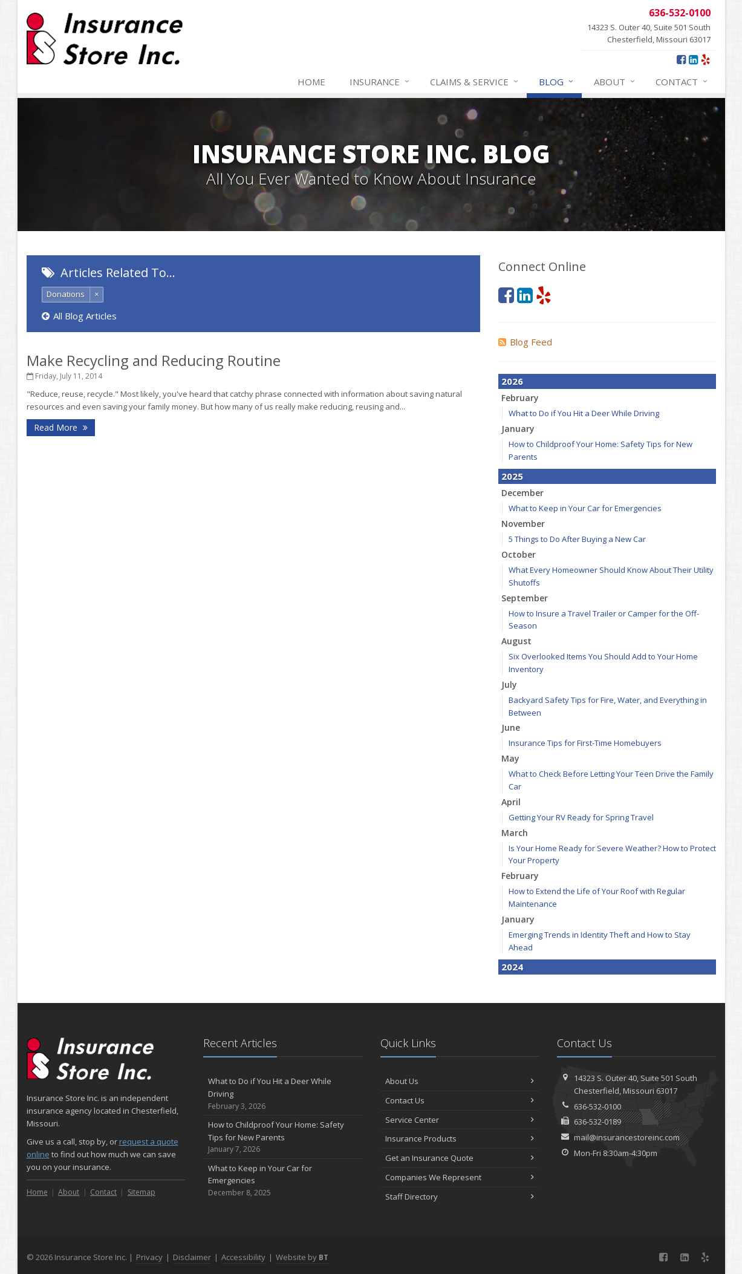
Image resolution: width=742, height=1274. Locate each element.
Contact (682, 81)
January (518, 428)
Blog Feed (525, 342)
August (516, 641)
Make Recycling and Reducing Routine (154, 360)
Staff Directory (460, 1196)
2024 (512, 967)
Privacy (149, 1257)
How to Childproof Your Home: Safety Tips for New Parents (282, 1137)
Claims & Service (474, 81)
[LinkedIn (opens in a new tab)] (693, 59)
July (509, 684)
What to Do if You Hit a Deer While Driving (584, 413)
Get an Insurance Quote (460, 1157)
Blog (556, 81)
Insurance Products (460, 1138)
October (518, 554)
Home (311, 82)
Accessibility (243, 1257)
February (520, 397)
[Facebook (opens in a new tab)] (681, 59)
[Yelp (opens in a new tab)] (705, 59)
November (523, 523)
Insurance (380, 81)
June (510, 727)
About (615, 81)
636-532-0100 (597, 1106)
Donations (66, 294)
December (522, 492)
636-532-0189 (597, 1121)
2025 (512, 476)
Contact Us (460, 1100)
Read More (61, 427)
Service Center (460, 1119)
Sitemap (141, 1192)
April (511, 802)
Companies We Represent (460, 1177)
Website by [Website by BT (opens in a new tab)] (302, 1257)
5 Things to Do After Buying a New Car (577, 539)
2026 (512, 381)
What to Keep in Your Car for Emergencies (585, 508)
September (524, 598)
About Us (460, 1081)
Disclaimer (192, 1257)
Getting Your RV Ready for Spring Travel (581, 817)
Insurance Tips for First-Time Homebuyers (585, 742)
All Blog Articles (79, 316)
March (514, 832)
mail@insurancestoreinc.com (627, 1137)
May (510, 758)
